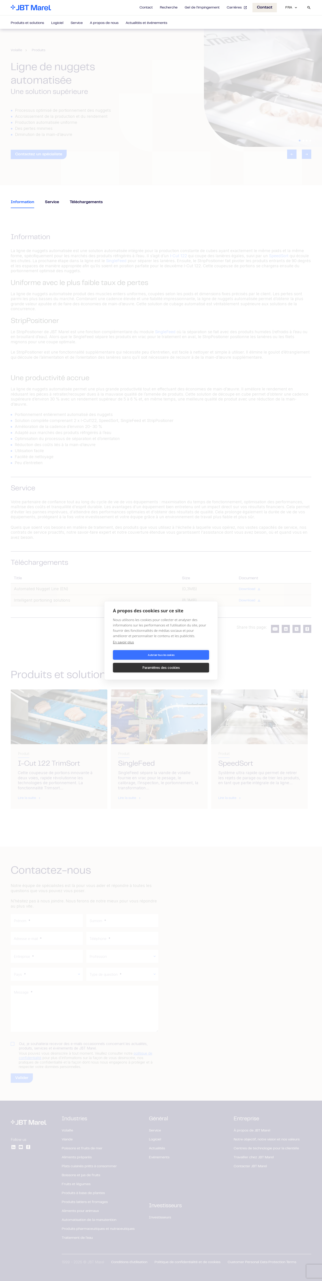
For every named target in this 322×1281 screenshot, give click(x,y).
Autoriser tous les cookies (136, 661)
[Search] (308, 7)
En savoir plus (123, 648)
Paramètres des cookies (186, 661)
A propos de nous (104, 23)
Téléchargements (86, 202)
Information (22, 202)
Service (77, 23)
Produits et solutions (27, 23)
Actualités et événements (146, 23)
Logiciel (57, 23)
